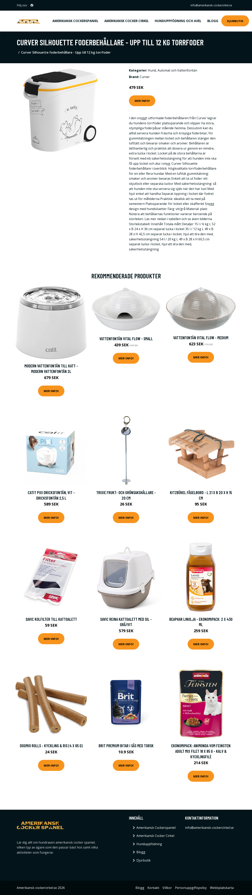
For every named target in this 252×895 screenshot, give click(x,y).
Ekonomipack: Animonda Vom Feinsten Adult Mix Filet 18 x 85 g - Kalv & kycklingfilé (201, 751)
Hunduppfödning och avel (178, 21)
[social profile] (32, 5)
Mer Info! (142, 101)
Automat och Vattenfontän (177, 70)
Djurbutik (235, 21)
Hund (152, 70)
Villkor (167, 888)
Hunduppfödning (149, 844)
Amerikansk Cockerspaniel (75, 21)
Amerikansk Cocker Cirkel (126, 21)
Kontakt (153, 888)
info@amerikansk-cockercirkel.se (211, 5)
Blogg (212, 21)
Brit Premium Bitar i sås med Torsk (126, 745)
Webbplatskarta (222, 888)
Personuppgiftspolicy (191, 888)
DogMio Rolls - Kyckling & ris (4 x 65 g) (51, 745)
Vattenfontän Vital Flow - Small (126, 338)
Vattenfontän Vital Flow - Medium (200, 337)
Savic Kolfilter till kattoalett (51, 619)
